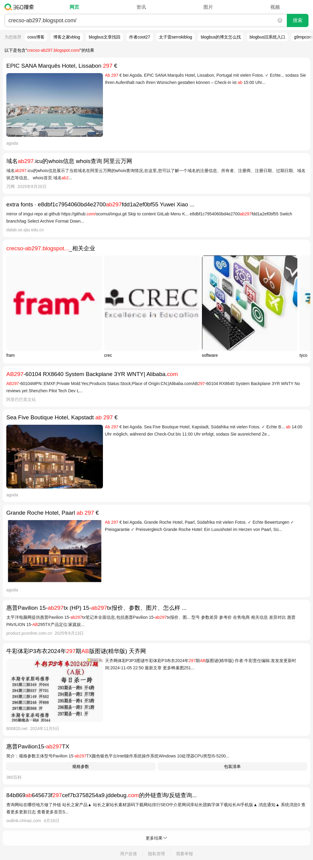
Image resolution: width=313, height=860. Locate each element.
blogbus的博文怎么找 (221, 37)
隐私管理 (156, 853)
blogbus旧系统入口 (267, 37)
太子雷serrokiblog (175, 37)
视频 (275, 7)
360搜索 (21, 7)
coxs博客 (36, 37)
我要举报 (184, 853)
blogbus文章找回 (104, 37)
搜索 (297, 20)
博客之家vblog (66, 37)
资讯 (141, 7)
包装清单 (232, 766)
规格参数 (80, 766)
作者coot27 (139, 37)
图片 (208, 7)
